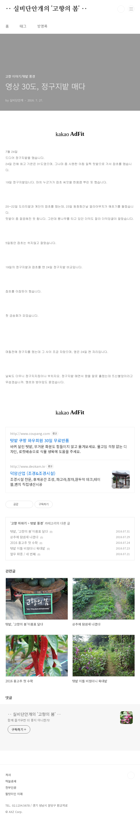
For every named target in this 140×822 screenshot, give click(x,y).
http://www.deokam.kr (27, 466)
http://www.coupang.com (30, 434)
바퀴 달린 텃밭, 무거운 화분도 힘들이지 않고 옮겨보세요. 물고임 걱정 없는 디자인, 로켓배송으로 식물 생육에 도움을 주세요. (68, 449)
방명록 (42, 26)
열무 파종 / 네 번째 (23, 554)
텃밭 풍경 (36, 523)
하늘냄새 (10, 781)
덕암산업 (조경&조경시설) (32, 473)
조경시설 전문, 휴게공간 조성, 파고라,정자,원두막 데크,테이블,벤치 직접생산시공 (55, 482)
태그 (23, 26)
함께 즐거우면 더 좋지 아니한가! (29, 720)
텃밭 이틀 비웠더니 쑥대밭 (27, 548)
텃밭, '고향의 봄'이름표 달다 (29, 531)
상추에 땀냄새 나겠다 (24, 537)
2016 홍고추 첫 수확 (24, 542)
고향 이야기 (19, 523)
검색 (121, 9)
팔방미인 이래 (14, 794)
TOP (131, 775)
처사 (8, 775)
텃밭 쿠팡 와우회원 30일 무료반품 (39, 440)
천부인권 (10, 787)
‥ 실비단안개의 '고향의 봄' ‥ (46, 9)
